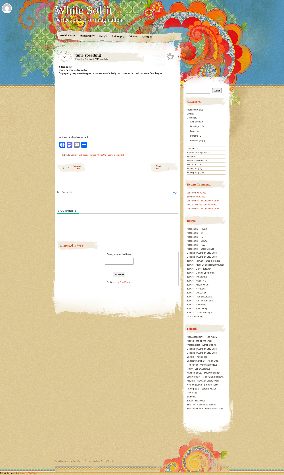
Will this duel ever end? (207, 200)
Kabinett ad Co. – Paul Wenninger (203, 373)
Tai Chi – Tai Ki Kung (197, 308)
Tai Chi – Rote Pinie (196, 304)
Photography (87, 35)
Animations (195, 121)
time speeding (171, 56)
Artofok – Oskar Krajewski (199, 341)
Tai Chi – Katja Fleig (196, 281)
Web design (196, 140)
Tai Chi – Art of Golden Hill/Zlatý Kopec (205, 265)
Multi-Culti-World (195, 160)
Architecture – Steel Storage (200, 249)
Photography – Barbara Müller (201, 389)
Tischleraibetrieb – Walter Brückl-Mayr (205, 408)
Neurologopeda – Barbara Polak (202, 385)
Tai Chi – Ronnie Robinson (200, 300)
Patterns (194, 136)
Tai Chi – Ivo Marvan (197, 277)
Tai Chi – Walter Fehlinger (199, 312)
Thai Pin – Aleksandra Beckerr (201, 404)
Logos (193, 131)
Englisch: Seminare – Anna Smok (203, 361)
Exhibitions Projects (79, 155)
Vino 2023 (201, 192)
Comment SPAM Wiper (29, 473)
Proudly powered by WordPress (69, 461)
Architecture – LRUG (197, 241)
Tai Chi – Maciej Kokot (197, 285)
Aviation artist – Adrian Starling (201, 345)
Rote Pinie (192, 392)
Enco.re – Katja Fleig (197, 357)
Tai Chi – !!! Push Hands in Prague (203, 261)
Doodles (191, 148)
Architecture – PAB (196, 245)
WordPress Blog (194, 316)
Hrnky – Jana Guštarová (198, 369)
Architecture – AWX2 (197, 229)
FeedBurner (125, 282)
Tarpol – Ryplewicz (196, 400)
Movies (133, 36)
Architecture (67, 35)
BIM (189, 113)
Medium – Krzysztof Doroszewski (203, 381)
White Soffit (83, 10)
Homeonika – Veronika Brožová (202, 365)
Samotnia (191, 396)
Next (167, 167)
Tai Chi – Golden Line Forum (201, 273)
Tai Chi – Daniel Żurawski (199, 269)
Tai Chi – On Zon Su (196, 292)
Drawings (194, 126)
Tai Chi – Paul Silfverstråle (199, 296)
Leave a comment (116, 155)
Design (103, 36)
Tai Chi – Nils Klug (195, 289)
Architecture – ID (195, 237)
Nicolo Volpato (107, 461)
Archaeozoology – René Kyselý (202, 337)
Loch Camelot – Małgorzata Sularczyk (205, 377)
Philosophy (118, 36)
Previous (69, 167)
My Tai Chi (101, 155)
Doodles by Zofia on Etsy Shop (202, 253)
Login (174, 192)
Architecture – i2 (195, 233)
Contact (147, 36)
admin (105, 59)
